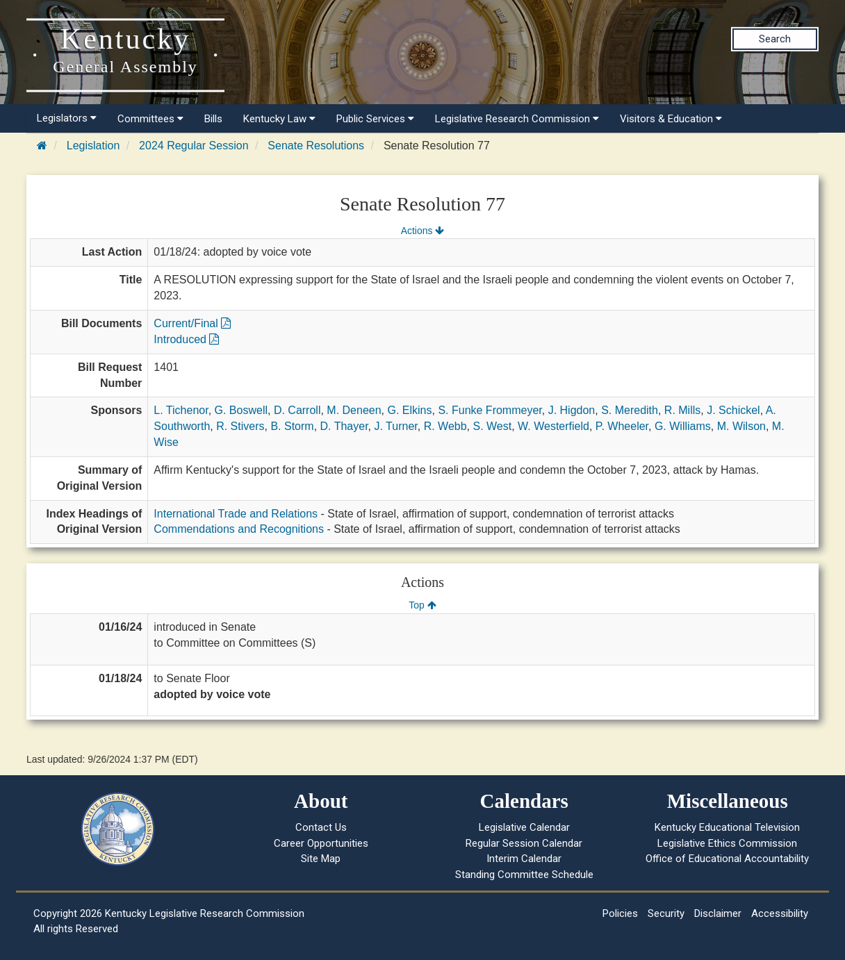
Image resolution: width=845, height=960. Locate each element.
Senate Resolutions (316, 145)
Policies (620, 913)
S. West (492, 426)
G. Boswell (241, 410)
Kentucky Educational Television (727, 827)
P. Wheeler (622, 426)
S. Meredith (629, 410)
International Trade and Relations (236, 514)
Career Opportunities (321, 843)
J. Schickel (733, 410)
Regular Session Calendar (524, 843)
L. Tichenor (181, 410)
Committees (150, 119)
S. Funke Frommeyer (489, 410)
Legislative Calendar (524, 827)
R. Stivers (240, 426)
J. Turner (396, 426)
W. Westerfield (553, 426)
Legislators (67, 118)
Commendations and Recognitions (239, 529)
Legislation (93, 145)
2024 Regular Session (193, 145)
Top (422, 605)
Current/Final (192, 323)
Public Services (375, 119)
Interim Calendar (523, 858)
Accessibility (779, 913)
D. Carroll (297, 410)
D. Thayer (344, 426)
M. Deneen (354, 410)
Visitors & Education (671, 119)
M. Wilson (741, 426)
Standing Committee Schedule (524, 874)
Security (666, 913)
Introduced (186, 339)
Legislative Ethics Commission (727, 843)
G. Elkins (409, 410)
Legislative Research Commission (517, 119)
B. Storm (291, 426)
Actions (422, 230)
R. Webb (445, 426)
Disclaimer (717, 913)
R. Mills (682, 410)
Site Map (321, 858)
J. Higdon (572, 410)
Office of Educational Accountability (727, 858)
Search (775, 39)
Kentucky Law (279, 119)
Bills (213, 119)
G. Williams (683, 426)
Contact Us (321, 827)
